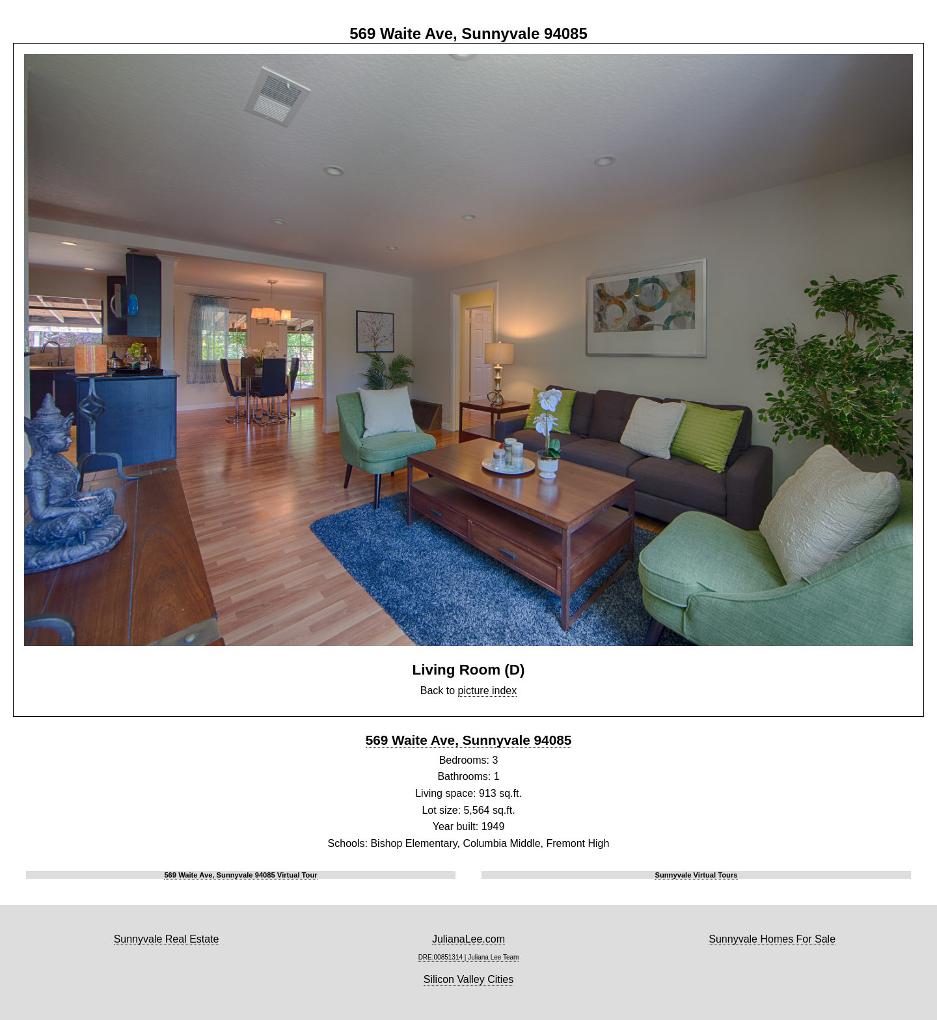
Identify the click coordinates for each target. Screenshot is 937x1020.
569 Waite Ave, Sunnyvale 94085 (469, 739)
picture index (487, 690)
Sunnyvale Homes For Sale (772, 939)
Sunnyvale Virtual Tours (696, 875)
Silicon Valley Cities (468, 979)
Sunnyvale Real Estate (166, 939)
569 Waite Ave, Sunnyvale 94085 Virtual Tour (240, 875)
